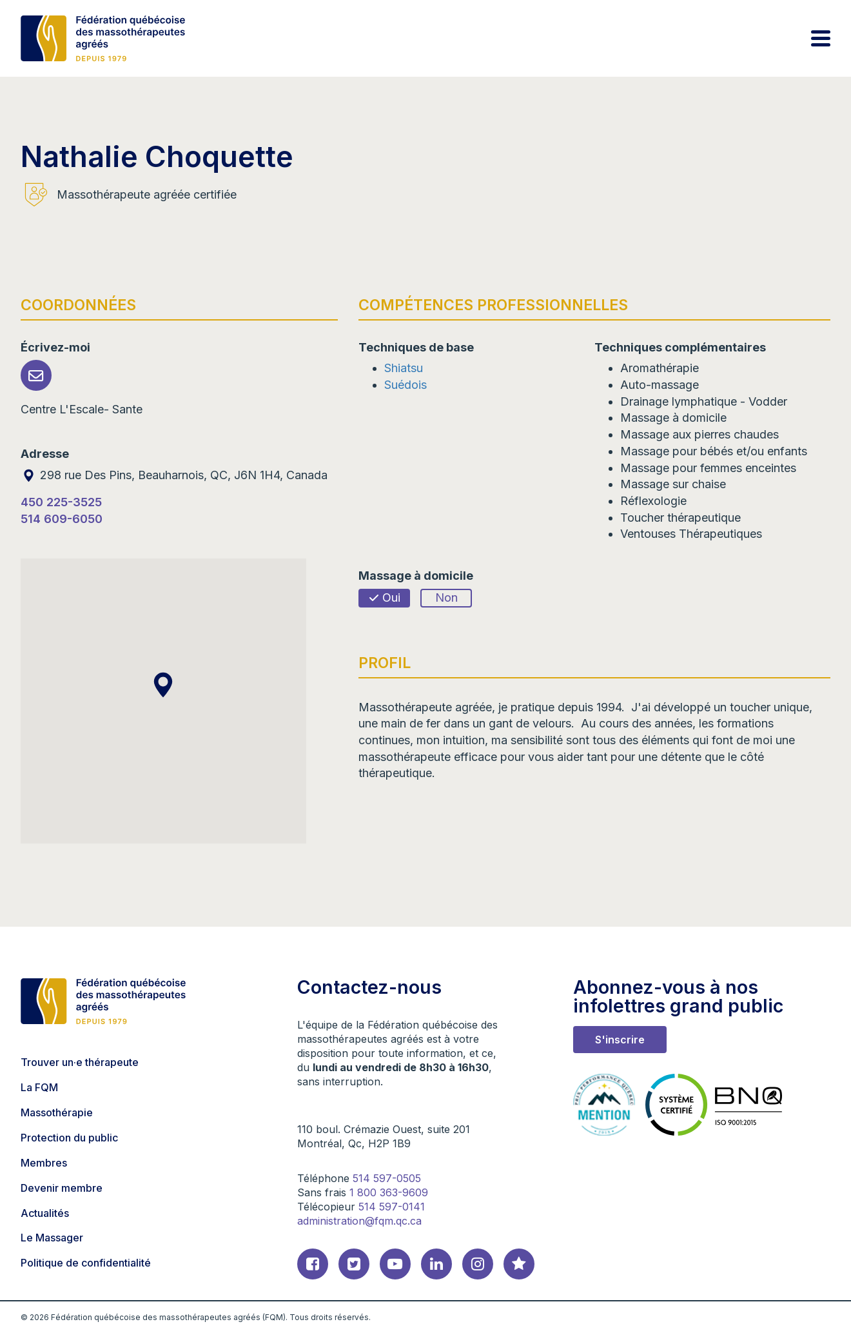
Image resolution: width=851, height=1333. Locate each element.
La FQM (39, 1087)
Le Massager (52, 1237)
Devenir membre (62, 1187)
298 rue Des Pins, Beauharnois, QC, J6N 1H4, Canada (174, 475)
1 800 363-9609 (388, 1192)
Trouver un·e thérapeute (80, 1062)
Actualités (45, 1213)
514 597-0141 (391, 1206)
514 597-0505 (387, 1178)
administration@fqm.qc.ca (359, 1220)
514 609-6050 (62, 519)
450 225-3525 (61, 502)
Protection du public (69, 1137)
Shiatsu (403, 368)
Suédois (405, 384)
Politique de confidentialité (86, 1262)
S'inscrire (620, 1039)
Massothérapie (57, 1112)
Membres (44, 1162)
